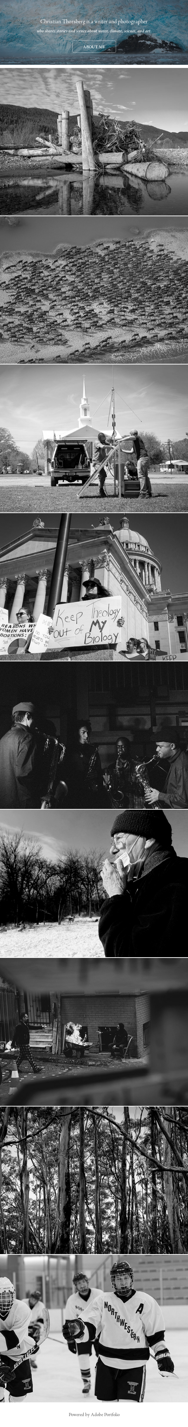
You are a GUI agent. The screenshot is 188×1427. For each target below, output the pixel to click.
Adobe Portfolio (105, 1414)
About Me (94, 47)
